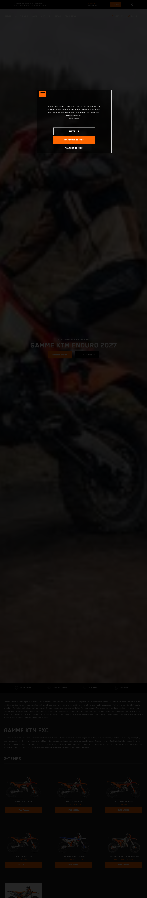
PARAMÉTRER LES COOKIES (74, 148)
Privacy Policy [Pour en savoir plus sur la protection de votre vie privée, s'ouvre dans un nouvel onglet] (72, 118)
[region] (74, 121)
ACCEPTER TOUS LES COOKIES (74, 140)
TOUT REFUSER (74, 131)
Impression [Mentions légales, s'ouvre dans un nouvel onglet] (77, 118)
